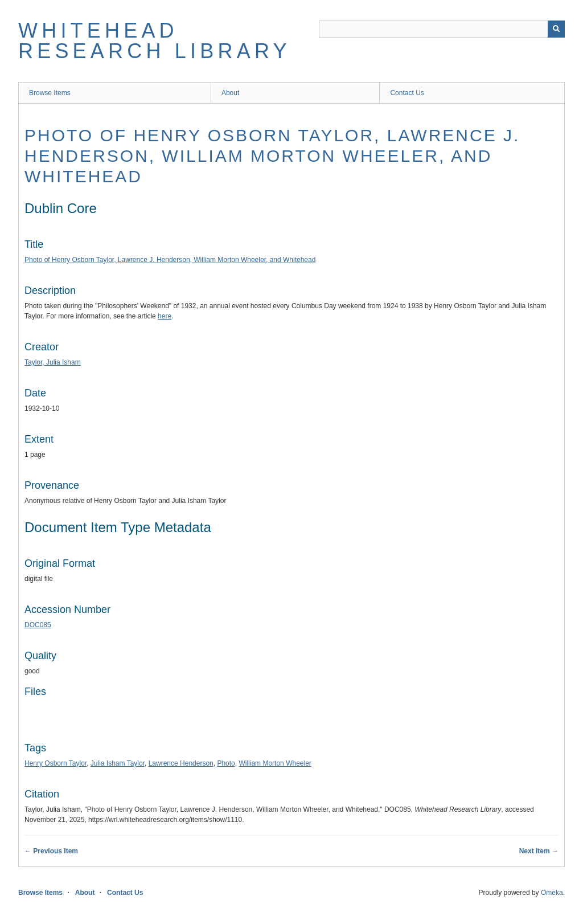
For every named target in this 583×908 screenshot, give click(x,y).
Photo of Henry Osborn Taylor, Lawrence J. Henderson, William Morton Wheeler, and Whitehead (272, 156)
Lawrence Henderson (181, 763)
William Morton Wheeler (275, 763)
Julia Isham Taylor (118, 763)
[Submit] (556, 29)
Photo (226, 763)
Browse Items (50, 93)
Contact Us (407, 93)
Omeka (552, 893)
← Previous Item (51, 851)
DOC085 (37, 625)
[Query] (442, 29)
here (164, 316)
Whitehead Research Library (154, 41)
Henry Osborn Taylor (55, 763)
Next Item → (539, 851)
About (230, 93)
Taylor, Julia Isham (52, 362)
